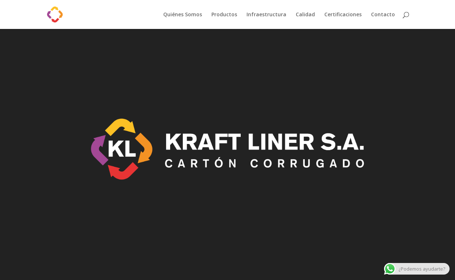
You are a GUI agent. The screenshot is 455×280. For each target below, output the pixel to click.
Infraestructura (266, 15)
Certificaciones (343, 15)
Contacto (383, 15)
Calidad (305, 15)
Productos (224, 15)
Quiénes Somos (182, 15)
